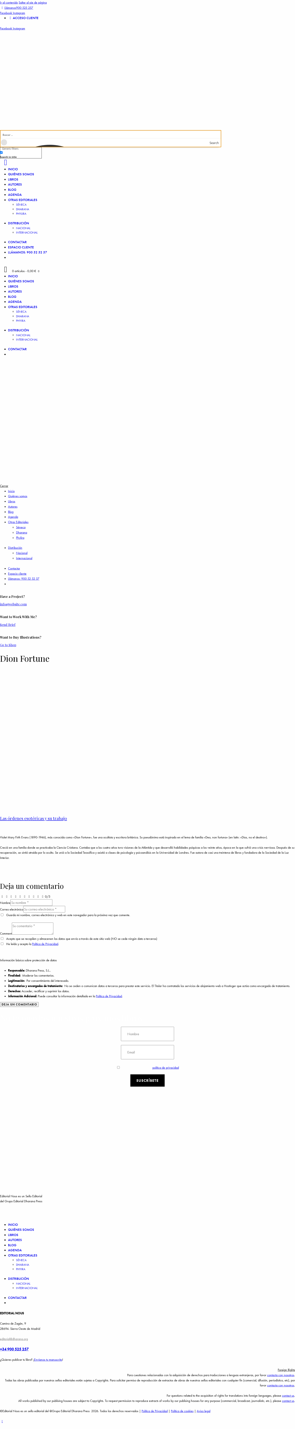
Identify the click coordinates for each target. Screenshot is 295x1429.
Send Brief (7, 625)
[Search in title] (1, 152)
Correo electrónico (11, 909)
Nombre (5, 903)
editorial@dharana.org (14, 1339)
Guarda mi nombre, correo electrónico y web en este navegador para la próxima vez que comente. (68, 915)
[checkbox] (20, 154)
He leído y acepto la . (30, 944)
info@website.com (13, 604)
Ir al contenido (9, 2)
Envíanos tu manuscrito (48, 1360)
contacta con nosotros (280, 1375)
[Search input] (111, 134)
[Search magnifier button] (217, 143)
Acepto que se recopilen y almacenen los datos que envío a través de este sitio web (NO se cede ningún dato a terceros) (81, 939)
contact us (288, 1395)
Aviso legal (203, 1411)
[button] (147, 1370)
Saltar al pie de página (33, 2)
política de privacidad (165, 1068)
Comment (6, 933)
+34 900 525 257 (14, 1349)
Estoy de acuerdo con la (148, 1068)
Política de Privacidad (45, 944)
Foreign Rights (286, 1370)
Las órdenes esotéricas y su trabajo (33, 818)
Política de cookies (182, 1411)
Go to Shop (8, 645)
